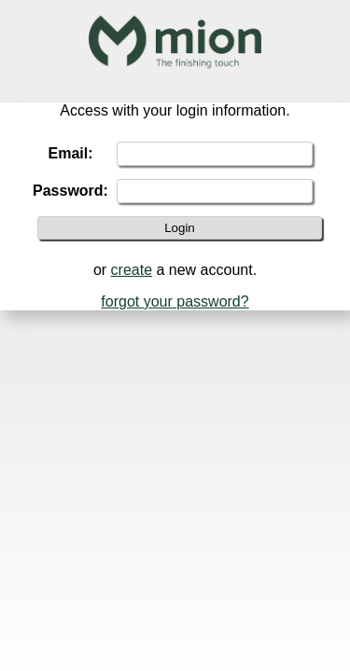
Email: (70, 153)
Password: (70, 191)
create (131, 270)
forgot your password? (174, 301)
